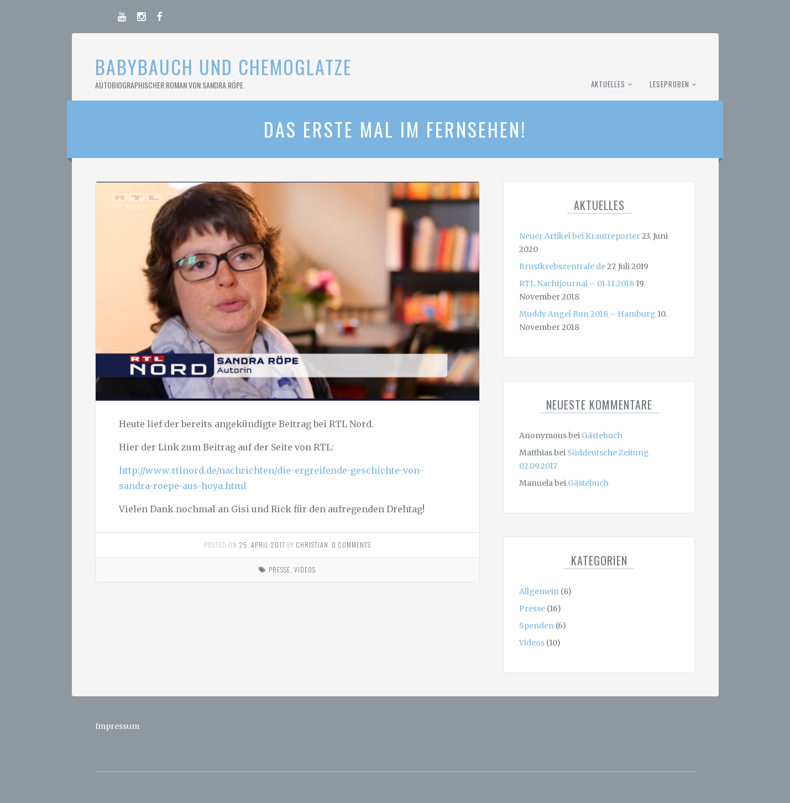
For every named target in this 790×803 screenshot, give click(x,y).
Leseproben (669, 84)
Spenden (536, 626)
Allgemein (539, 591)
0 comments (351, 544)
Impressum (117, 726)
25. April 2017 (262, 544)
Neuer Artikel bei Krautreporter (579, 236)
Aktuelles (608, 84)
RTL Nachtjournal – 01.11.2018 (576, 283)
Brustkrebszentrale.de (562, 266)
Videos (305, 569)
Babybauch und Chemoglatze (223, 67)
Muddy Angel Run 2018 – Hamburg (587, 314)
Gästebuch (602, 435)
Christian (312, 544)
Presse (279, 569)
